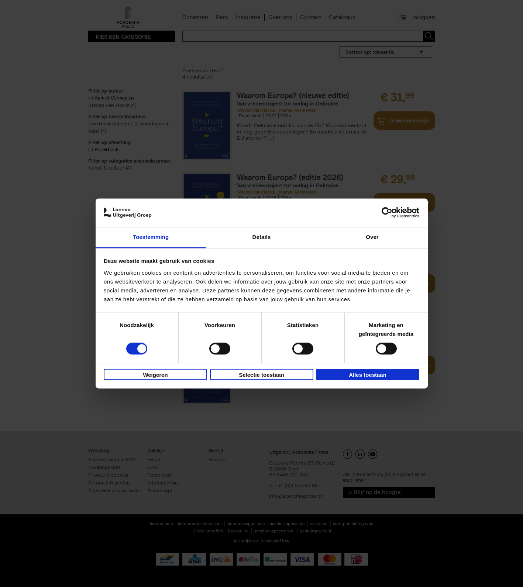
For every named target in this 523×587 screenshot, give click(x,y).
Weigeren (155, 375)
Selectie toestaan (261, 375)
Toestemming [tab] (151, 237)
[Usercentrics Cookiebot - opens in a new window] (387, 212)
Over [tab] (372, 237)
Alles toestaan (367, 375)
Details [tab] (261, 237)
